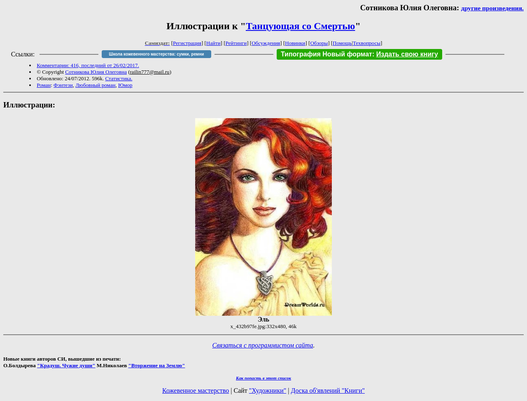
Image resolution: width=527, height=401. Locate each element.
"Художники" (267, 390)
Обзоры (319, 43)
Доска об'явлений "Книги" (328, 390)
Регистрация (187, 43)
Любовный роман (95, 85)
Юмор (125, 85)
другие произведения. (492, 8)
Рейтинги (236, 43)
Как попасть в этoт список (263, 377)
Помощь (342, 43)
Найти (213, 43)
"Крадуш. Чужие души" (66, 365)
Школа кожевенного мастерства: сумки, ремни (156, 54)
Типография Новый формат (326, 54)
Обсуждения (266, 43)
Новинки (295, 43)
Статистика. (118, 78)
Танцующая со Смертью (300, 26)
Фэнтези (63, 85)
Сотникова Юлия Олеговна (96, 72)
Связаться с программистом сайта (262, 345)
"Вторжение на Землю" (156, 365)
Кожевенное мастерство (195, 390)
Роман (44, 85)
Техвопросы (366, 43)
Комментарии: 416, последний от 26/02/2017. (88, 65)
